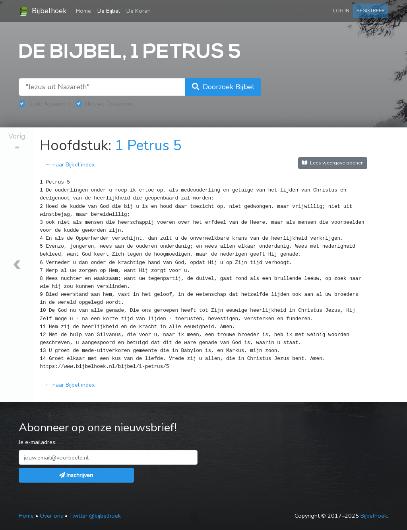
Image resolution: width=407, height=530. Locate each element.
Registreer (371, 10)
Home (85, 10)
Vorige (16, 141)
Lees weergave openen (333, 162)
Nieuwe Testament (109, 104)
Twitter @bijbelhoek (95, 516)
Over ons (51, 516)
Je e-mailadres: (37, 442)
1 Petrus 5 (148, 145)
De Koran (138, 11)
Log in (341, 10)
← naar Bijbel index (70, 164)
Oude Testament (49, 104)
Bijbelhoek (42, 11)
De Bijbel (108, 11)
